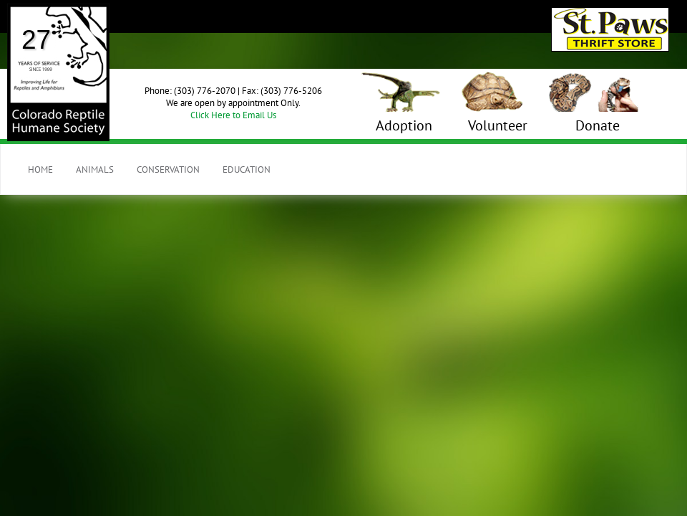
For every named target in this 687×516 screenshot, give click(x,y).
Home (40, 169)
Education (247, 169)
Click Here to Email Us (233, 115)
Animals (95, 169)
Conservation (168, 169)
